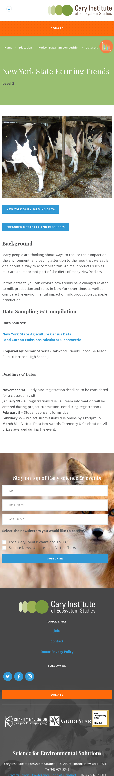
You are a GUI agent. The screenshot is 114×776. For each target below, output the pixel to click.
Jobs (57, 631)
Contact (57, 641)
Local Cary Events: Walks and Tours (37, 542)
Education (25, 47)
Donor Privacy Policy (57, 652)
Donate (57, 28)
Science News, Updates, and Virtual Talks (42, 547)
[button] (57, 196)
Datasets (92, 47)
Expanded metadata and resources (35, 227)
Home (8, 47)
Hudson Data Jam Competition (58, 47)
